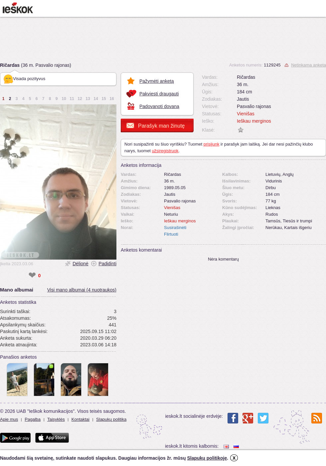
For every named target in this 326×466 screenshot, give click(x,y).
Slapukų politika (111, 419)
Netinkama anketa (308, 64)
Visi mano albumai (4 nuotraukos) (81, 289)
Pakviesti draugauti (159, 93)
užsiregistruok (165, 150)
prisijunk (212, 144)
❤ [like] (32, 275)
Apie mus (9, 419)
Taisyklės (56, 419)
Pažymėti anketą (156, 81)
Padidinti (107, 263)
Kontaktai (80, 419)
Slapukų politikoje (207, 458)
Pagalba (33, 419)
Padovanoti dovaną (159, 106)
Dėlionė (80, 263)
